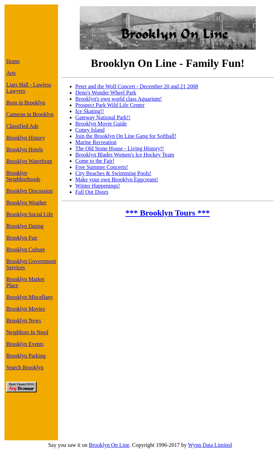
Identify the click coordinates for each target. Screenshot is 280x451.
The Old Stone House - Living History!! (119, 148)
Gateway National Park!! (103, 117)
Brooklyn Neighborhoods (23, 176)
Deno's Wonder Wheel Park (105, 93)
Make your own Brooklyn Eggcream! (116, 179)
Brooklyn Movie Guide (101, 124)
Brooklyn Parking (26, 356)
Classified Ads (22, 126)
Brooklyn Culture (25, 249)
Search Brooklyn (25, 367)
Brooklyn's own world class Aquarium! (118, 99)
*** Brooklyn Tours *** (167, 212)
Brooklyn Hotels (24, 149)
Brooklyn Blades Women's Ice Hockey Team (124, 155)
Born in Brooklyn (25, 103)
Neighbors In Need (27, 332)
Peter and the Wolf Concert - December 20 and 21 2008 (136, 86)
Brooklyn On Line (109, 445)
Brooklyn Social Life (29, 214)
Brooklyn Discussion (29, 191)
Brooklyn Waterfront (29, 161)
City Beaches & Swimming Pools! (113, 173)
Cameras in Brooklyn (30, 114)
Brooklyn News (23, 320)
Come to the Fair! (94, 161)
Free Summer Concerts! (101, 167)
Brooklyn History (25, 138)
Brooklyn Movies (25, 309)
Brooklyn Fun (21, 238)
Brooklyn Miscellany (29, 297)
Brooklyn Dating (25, 226)
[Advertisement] (29, 29)
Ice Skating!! (89, 111)
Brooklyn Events (25, 344)
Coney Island (90, 130)
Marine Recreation (96, 142)
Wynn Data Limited (210, 445)
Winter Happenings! (97, 186)
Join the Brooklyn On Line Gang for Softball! (125, 136)
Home (13, 61)
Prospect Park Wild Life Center (110, 105)
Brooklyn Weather (26, 203)
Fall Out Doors (91, 192)
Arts (11, 73)
